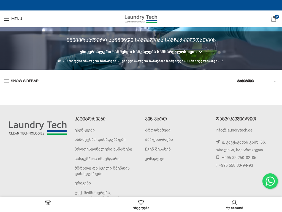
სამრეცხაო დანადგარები (100, 139)
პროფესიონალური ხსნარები (91, 61)
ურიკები (83, 183)
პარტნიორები (159, 139)
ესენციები (85, 130)
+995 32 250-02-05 (238, 157)
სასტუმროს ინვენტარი (97, 159)
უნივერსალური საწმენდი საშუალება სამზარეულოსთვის (138, 52)
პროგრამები (157, 130)
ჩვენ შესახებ (158, 149)
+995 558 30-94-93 (236, 165)
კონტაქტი (154, 159)
